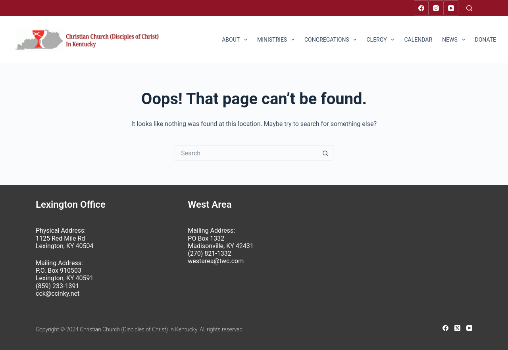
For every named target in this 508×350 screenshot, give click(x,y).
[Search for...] (246, 153)
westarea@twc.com (216, 261)
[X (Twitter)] (457, 328)
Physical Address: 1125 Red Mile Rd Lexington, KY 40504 (64, 238)
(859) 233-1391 (57, 286)
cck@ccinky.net (57, 293)
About (236, 39)
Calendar (418, 39)
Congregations (332, 39)
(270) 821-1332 (209, 253)
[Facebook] (421, 7)
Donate (485, 39)
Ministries (277, 39)
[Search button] (325, 153)
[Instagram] (436, 7)
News (455, 39)
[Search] (469, 8)
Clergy (381, 39)
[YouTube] (451, 7)
